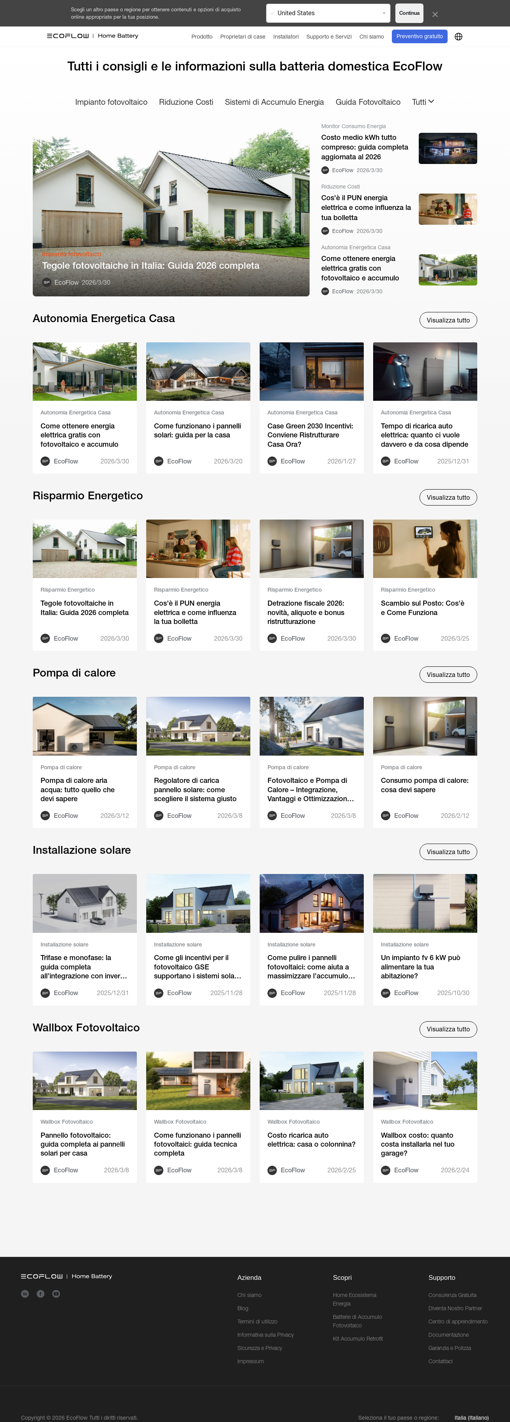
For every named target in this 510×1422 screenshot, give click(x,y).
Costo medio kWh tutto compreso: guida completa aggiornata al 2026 (364, 147)
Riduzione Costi (186, 101)
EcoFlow (77, 1418)
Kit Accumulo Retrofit (358, 1339)
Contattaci (441, 1361)
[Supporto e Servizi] (329, 36)
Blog (242, 1308)
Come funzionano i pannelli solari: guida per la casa (197, 430)
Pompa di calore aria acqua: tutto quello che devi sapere (78, 789)
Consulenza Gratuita (452, 1295)
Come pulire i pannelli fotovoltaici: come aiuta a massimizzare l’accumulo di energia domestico (311, 966)
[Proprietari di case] (243, 36)
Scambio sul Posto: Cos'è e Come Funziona (422, 607)
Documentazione (449, 1335)
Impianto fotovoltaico (111, 101)
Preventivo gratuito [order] (420, 36)
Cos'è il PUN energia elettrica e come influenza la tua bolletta (366, 207)
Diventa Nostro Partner (455, 1308)
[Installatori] (286, 36)
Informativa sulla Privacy (265, 1335)
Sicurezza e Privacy (259, 1348)
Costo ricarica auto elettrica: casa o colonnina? (311, 1139)
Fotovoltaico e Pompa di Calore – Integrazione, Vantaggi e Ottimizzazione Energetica (309, 789)
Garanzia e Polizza (450, 1348)
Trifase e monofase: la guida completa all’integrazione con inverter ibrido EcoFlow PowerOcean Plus (85, 966)
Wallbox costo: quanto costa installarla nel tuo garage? (418, 1144)
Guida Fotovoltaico (368, 101)
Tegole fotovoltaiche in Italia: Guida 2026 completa (150, 265)
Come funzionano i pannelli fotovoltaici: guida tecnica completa (197, 1144)
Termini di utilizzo (257, 1321)
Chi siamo (249, 1295)
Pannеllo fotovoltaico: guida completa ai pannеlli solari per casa (83, 1144)
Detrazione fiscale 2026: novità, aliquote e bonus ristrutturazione (305, 612)
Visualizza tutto (448, 320)
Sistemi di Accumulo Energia (274, 101)
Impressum (250, 1361)
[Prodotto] (201, 36)
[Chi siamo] (371, 36)
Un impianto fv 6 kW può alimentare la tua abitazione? (420, 966)
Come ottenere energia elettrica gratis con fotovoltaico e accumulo (360, 268)
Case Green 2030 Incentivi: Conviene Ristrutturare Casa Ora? (310, 435)
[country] (458, 36)
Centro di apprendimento (458, 1321)
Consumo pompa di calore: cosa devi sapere (425, 784)
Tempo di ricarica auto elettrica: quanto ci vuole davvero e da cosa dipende (424, 435)
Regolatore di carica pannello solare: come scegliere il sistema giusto (195, 789)
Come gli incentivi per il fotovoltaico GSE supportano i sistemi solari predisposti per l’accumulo (196, 966)
